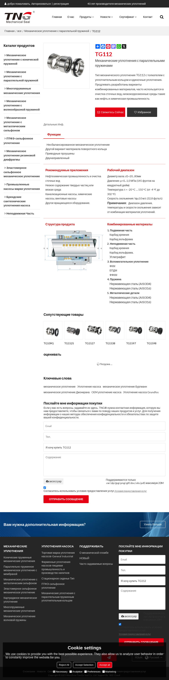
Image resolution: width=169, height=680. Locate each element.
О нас (70, 16)
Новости (105, 16)
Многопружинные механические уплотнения (19, 608)
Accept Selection (84, 664)
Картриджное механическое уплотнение (20, 599)
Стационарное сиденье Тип (58, 578)
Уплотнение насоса (89, 386)
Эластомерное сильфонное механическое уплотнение (20, 590)
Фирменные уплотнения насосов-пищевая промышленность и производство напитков (56, 567)
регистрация (61, 3)
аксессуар (53, 481)
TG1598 (151, 343)
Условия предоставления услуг (131, 491)
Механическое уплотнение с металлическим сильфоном (20, 581)
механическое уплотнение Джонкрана (66, 392)
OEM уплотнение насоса (106, 392)
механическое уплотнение (59, 386)
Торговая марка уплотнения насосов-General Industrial (58, 554)
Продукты (85, 16)
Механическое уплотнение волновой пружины (19, 618)
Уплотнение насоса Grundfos (141, 392)
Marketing (109, 671)
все (19, 31)
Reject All (64, 664)
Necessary (60, 671)
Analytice (75, 671)
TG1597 (131, 343)
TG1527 (90, 343)
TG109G (48, 343)
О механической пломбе (94, 552)
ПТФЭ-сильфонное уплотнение (53, 585)
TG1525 (69, 343)
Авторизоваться (41, 3)
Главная (57, 16)
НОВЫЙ (84, 558)
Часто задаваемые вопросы (96, 563)
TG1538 (110, 343)
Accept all (104, 664)
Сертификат (126, 16)
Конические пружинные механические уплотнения (19, 559)
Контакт (147, 16)
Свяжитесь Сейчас (112, 112)
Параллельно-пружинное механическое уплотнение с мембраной (20, 570)
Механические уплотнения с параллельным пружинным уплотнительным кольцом (58, 596)
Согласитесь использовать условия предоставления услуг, (95, 489)
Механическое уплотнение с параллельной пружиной (56, 31)
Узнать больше (153, 524)
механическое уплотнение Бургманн (125, 386)
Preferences (92, 671)
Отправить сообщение (66, 499)
